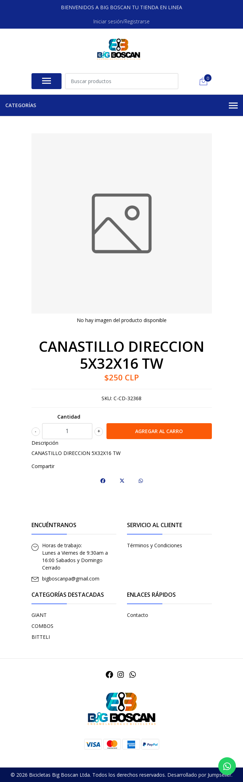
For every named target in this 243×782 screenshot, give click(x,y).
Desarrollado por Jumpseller (199, 774)
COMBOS (42, 626)
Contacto (137, 615)
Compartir (42, 466)
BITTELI (40, 637)
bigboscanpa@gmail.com (70, 578)
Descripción (44, 442)
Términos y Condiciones (154, 545)
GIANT (39, 615)
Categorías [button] (121, 106)
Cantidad (68, 416)
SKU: (107, 398)
